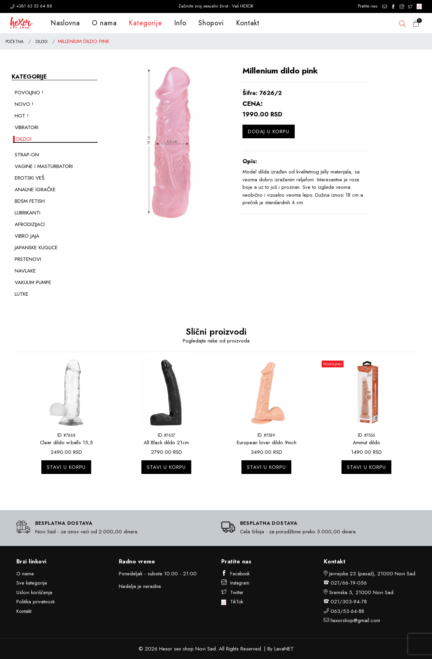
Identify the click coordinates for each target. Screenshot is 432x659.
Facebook (235, 573)
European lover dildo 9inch (266, 442)
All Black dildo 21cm (166, 442)
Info (180, 23)
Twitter (232, 592)
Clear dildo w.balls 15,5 (66, 442)
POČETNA (14, 42)
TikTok (232, 601)
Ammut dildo (366, 442)
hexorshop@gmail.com (355, 620)
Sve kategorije (31, 583)
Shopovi (211, 23)
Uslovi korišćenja (34, 592)
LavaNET (284, 649)
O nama (104, 23)
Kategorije (145, 23)
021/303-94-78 (349, 601)
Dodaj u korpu (268, 131)
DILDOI (41, 42)
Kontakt (248, 23)
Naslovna (65, 23)
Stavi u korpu (66, 467)
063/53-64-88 (347, 611)
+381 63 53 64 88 (31, 6)
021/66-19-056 (349, 583)
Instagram (235, 582)
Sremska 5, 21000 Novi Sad (361, 592)
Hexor (165, 649)
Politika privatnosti (35, 601)
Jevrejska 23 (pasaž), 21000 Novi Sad (372, 573)
